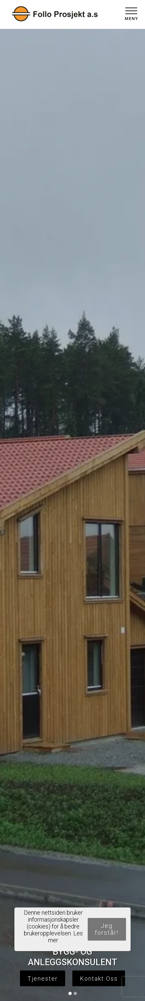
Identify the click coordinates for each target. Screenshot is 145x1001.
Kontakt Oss (99, 978)
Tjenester (42, 978)
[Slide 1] (70, 993)
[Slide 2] (75, 993)
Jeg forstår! (106, 929)
